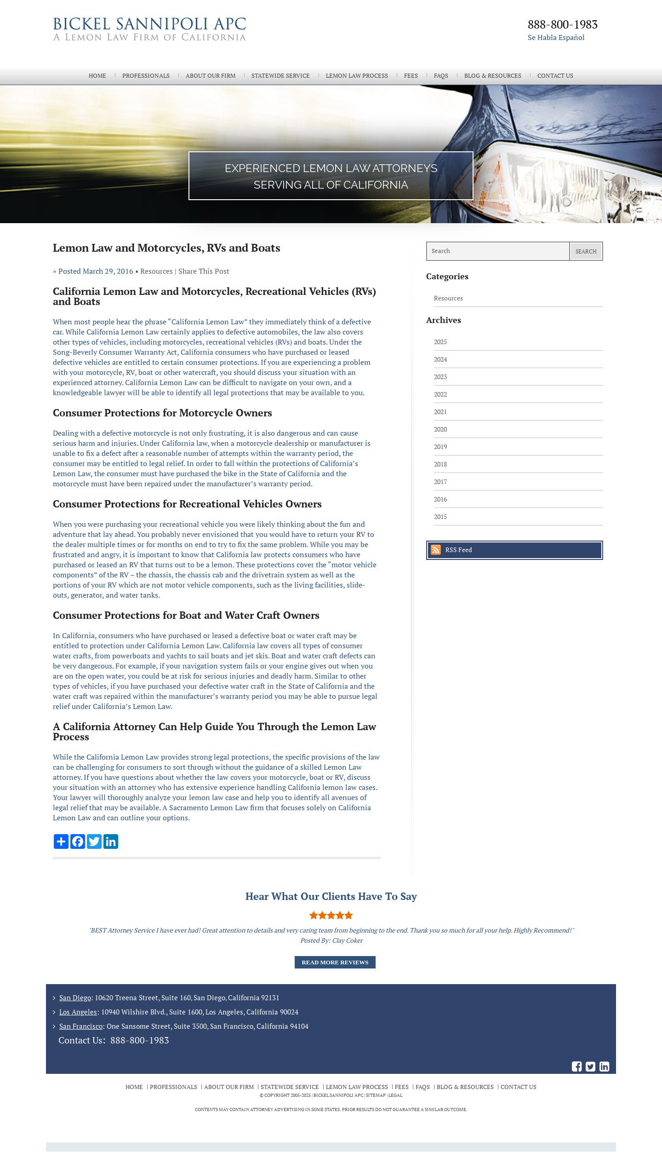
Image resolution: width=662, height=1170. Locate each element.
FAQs (441, 76)
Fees (411, 76)
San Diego (75, 997)
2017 (440, 481)
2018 (440, 464)
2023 (440, 376)
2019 (440, 446)
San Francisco (81, 1026)
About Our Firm (210, 76)
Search (586, 251)
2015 (440, 516)
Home (97, 76)
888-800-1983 (139, 1040)
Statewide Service (280, 76)
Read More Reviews (335, 962)
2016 (440, 499)
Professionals (146, 76)
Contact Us (555, 76)
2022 (440, 394)
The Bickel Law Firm (188, 40)
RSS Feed (458, 549)
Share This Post (203, 271)
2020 (440, 429)
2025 (440, 341)
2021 (440, 411)
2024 (440, 359)
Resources (156, 271)
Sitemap (376, 1095)
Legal (395, 1095)
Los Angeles (78, 1011)
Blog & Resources (492, 76)
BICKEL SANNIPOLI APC (338, 1095)
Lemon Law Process (357, 76)
